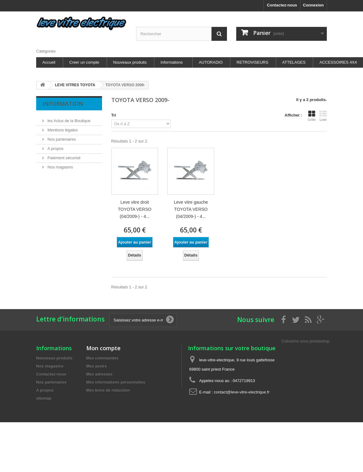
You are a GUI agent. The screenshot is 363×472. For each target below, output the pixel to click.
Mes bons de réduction (108, 390)
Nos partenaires (61, 136)
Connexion (313, 5)
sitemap (43, 398)
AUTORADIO (211, 62)
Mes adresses (99, 374)
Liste (323, 115)
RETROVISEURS (252, 62)
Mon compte (103, 348)
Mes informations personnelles (115, 382)
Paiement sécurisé (63, 155)
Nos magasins (59, 164)
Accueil (48, 62)
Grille (312, 115)
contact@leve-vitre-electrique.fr (242, 392)
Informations (171, 62)
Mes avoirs (96, 366)
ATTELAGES (294, 62)
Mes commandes (102, 358)
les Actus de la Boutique (68, 118)
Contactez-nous (282, 5)
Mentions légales (62, 127)
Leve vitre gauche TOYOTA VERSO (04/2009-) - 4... (191, 209)
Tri (113, 115)
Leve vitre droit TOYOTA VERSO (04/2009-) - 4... (134, 209)
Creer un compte (84, 62)
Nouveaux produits (130, 62)
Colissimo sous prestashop (305, 341)
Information (62, 103)
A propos (54, 146)
